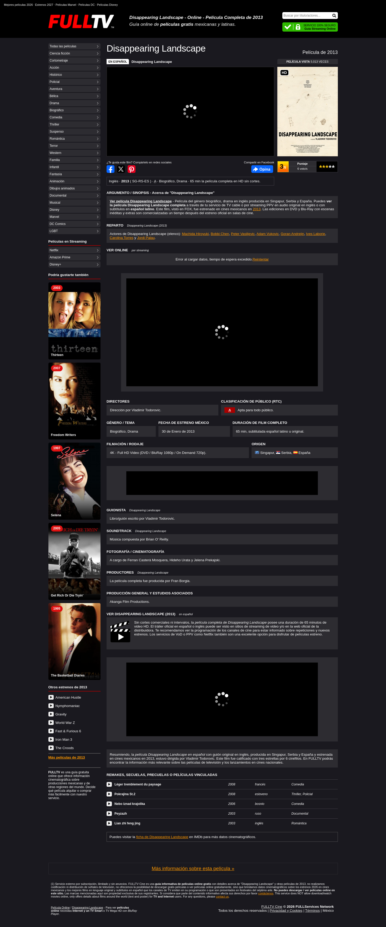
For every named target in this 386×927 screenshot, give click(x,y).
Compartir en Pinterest (132, 169)
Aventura (56, 89)
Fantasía (56, 174)
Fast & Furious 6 (68, 731)
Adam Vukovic (268, 234)
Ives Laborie (315, 234)
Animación (57, 181)
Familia (55, 160)
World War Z (65, 723)
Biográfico (57, 110)
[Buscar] (310, 15)
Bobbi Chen (220, 234)
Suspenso (57, 131)
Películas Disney (107, 4)
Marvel (54, 217)
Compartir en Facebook (110, 169)
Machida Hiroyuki (195, 234)
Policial (55, 82)
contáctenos (265, 893)
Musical (55, 202)
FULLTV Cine (271, 907)
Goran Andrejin (292, 234)
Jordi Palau (146, 238)
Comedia (56, 117)
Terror (54, 146)
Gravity (61, 714)
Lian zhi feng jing (127, 823)
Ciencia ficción (60, 53)
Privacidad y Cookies (286, 911)
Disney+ (55, 264)
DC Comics (58, 224)
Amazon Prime (60, 257)
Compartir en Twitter (121, 169)
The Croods (65, 748)
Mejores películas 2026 (18, 4)
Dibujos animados (62, 188)
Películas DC (86, 4)
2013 (257, 209)
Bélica (54, 96)
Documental (58, 195)
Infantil (54, 167)
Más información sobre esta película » (193, 868)
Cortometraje (59, 60)
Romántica (57, 139)
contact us (222, 896)
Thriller (54, 124)
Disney (54, 210)
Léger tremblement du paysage (137, 784)
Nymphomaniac (68, 706)
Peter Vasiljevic (243, 234)
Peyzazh (120, 813)
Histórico (56, 75)
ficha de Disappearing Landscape (162, 837)
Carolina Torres (121, 238)
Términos (312, 911)
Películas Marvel (66, 4)
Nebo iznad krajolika (129, 804)
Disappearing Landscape (152, 62)
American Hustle (68, 697)
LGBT (54, 231)
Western (55, 153)
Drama (54, 103)
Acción (54, 67)
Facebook (262, 169)
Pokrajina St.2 (124, 794)
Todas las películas (63, 46)
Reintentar (261, 259)
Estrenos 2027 (44, 4)
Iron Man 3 (64, 739)
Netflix (54, 250)
